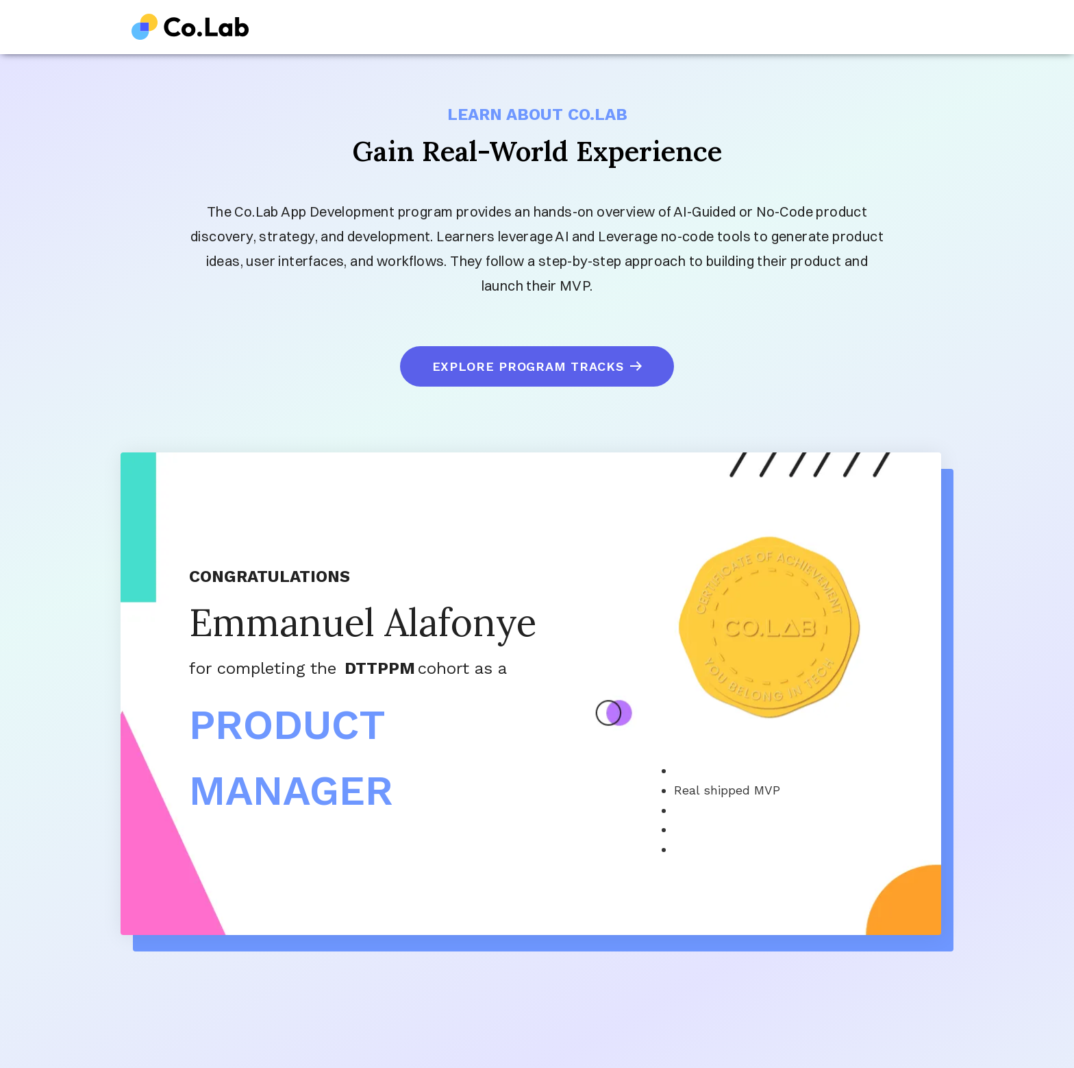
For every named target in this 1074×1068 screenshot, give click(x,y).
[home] (190, 27)
